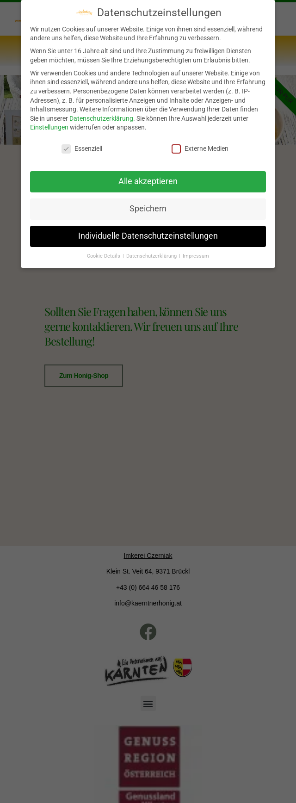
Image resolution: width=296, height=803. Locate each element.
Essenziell (82, 144)
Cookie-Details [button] (104, 251)
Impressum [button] (196, 251)
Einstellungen (49, 123)
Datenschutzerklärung (101, 113)
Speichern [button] (148, 204)
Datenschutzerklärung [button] (152, 251)
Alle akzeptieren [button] (148, 177)
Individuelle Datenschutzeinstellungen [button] (148, 231)
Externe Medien (200, 144)
